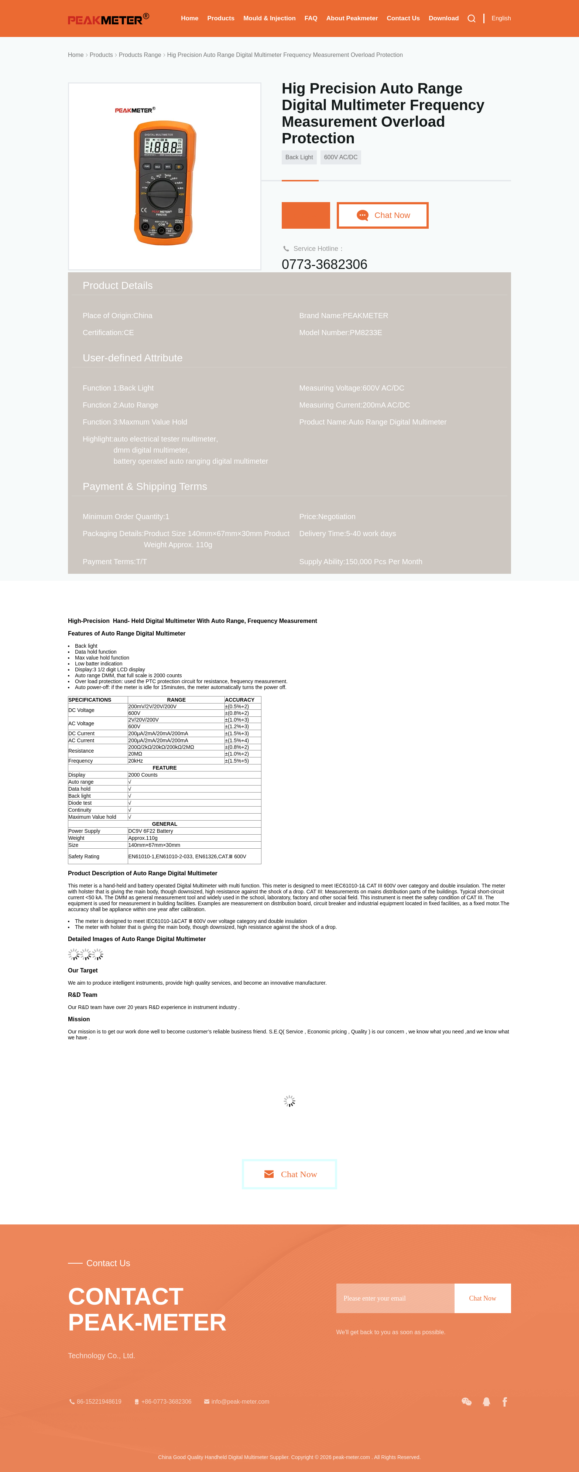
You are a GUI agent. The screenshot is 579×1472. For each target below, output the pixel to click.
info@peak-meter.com (236, 1401)
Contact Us (403, 18)
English (501, 18)
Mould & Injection (269, 18)
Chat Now (306, 215)
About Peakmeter (352, 18)
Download (444, 18)
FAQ (311, 18)
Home (189, 18)
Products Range (140, 55)
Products (220, 18)
